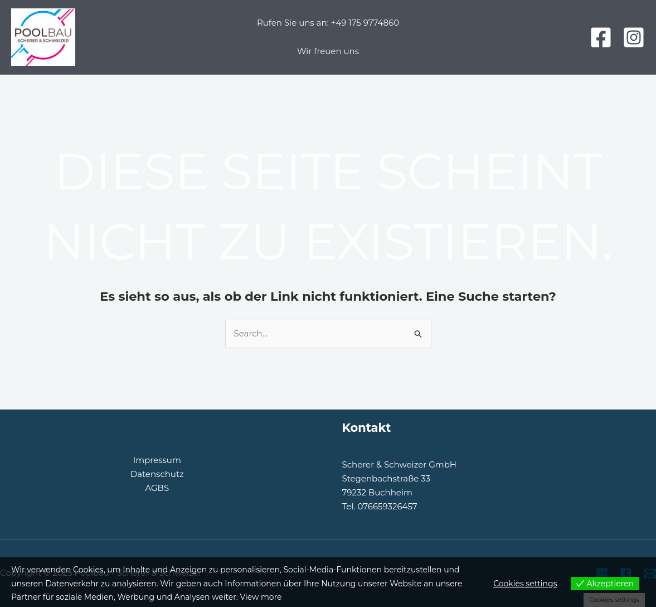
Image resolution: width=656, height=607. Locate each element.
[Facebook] (601, 37)
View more (260, 597)
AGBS (157, 488)
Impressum (157, 460)
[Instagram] (634, 37)
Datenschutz (157, 474)
